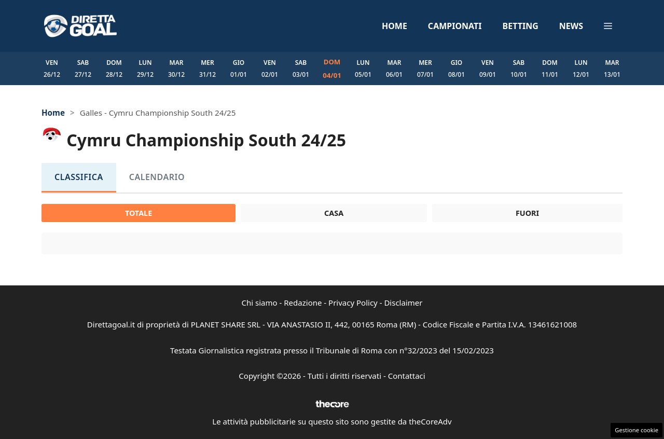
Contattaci (406, 376)
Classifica (78, 177)
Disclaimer (403, 302)
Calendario (157, 177)
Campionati (455, 26)
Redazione (303, 302)
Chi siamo (260, 302)
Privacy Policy (353, 302)
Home (394, 26)
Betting (520, 26)
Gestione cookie (636, 430)
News (571, 26)
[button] (607, 26)
